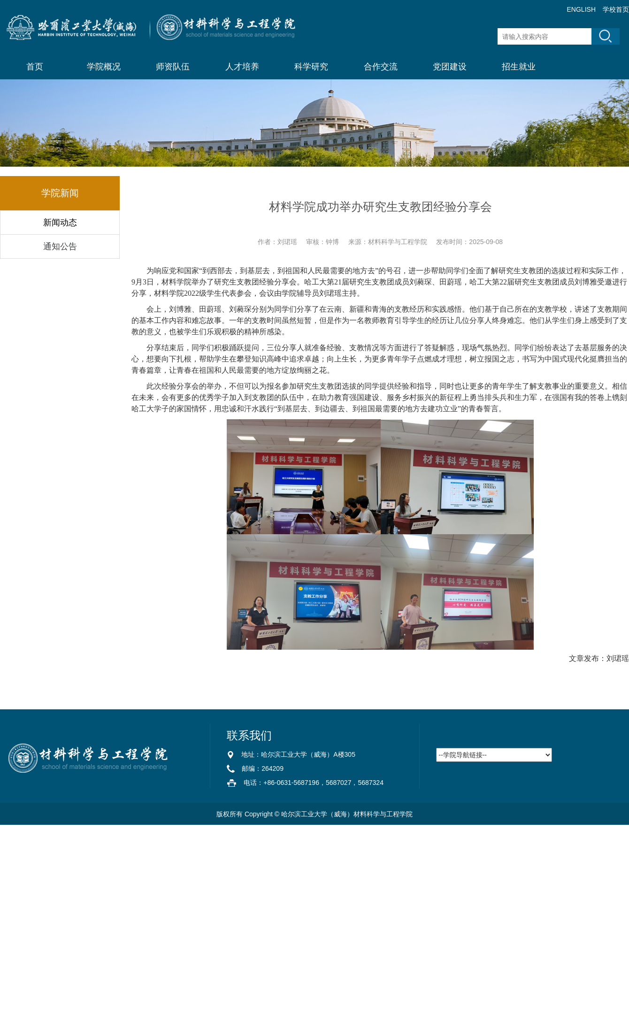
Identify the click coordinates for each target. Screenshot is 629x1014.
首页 (34, 66)
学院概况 (104, 66)
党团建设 (450, 66)
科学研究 (311, 66)
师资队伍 (173, 66)
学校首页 (616, 9)
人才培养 (242, 66)
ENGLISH (581, 9)
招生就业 (519, 66)
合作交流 (381, 66)
